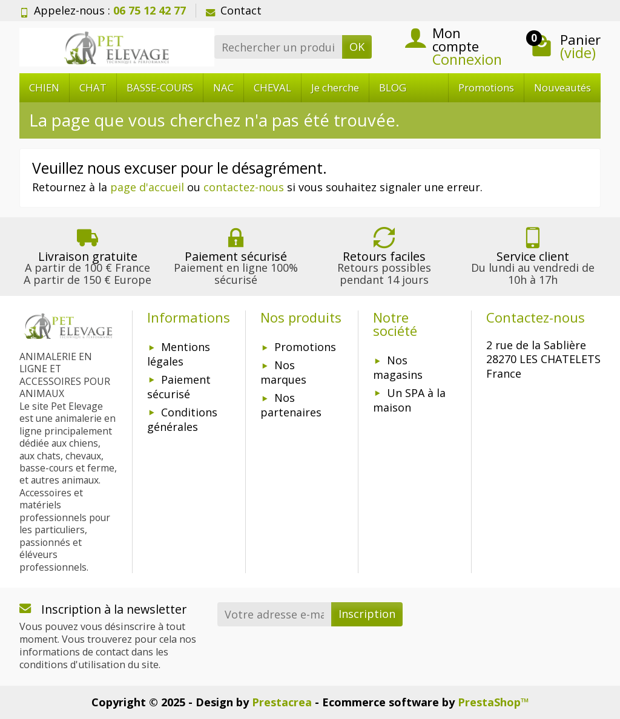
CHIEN (44, 87)
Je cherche (335, 87)
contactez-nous (243, 187)
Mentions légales (178, 354)
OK (356, 46)
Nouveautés (562, 87)
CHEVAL (272, 87)
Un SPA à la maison (409, 400)
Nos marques (283, 372)
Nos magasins (398, 367)
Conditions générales (182, 419)
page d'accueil (147, 187)
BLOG (392, 87)
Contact (234, 10)
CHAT (93, 87)
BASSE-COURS (160, 87)
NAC (223, 87)
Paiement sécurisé (179, 386)
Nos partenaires (291, 404)
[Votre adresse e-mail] (274, 614)
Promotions (486, 87)
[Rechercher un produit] (278, 47)
